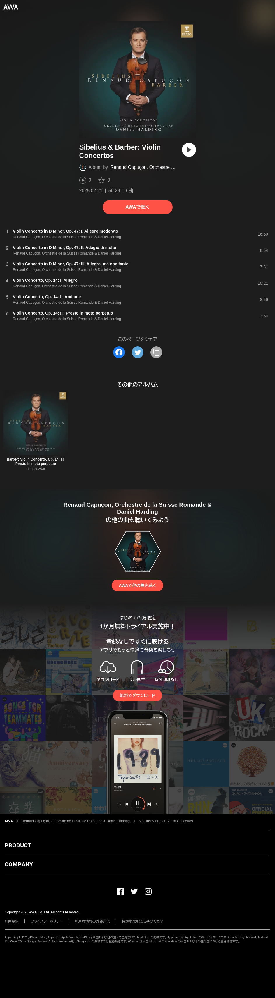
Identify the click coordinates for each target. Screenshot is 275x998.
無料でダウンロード (137, 695)
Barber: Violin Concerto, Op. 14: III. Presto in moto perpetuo (35, 461)
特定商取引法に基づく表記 (142, 921)
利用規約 (12, 921)
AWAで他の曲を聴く (137, 585)
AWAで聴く (137, 207)
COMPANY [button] (19, 864)
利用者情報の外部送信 (92, 921)
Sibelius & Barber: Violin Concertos (166, 821)
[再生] (189, 150)
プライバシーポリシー (47, 921)
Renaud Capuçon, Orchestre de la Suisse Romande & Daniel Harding (76, 821)
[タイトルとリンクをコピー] (156, 352)
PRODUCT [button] (18, 845)
